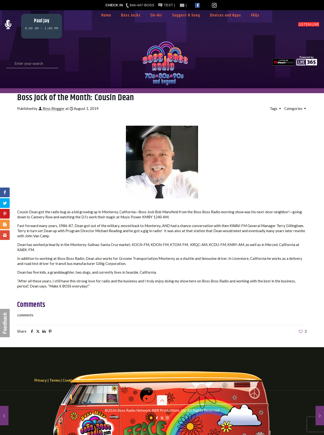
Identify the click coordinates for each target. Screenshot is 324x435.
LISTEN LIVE (308, 24)
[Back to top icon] (162, 400)
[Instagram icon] (167, 418)
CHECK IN (114, 5)
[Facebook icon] (157, 418)
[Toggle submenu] (156, 22)
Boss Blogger (54, 108)
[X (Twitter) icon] (162, 418)
